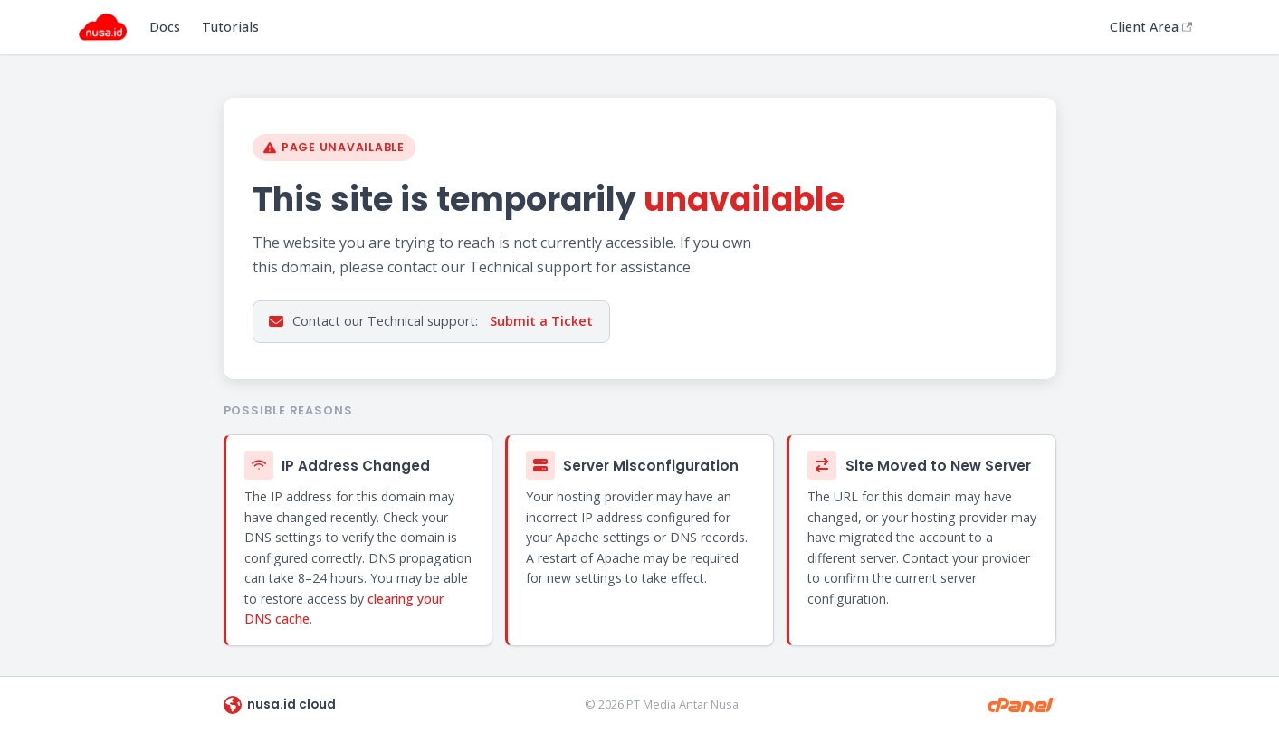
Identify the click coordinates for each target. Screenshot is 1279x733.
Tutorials (230, 26)
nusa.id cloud (280, 705)
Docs (164, 26)
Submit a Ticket (541, 320)
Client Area (1151, 26)
